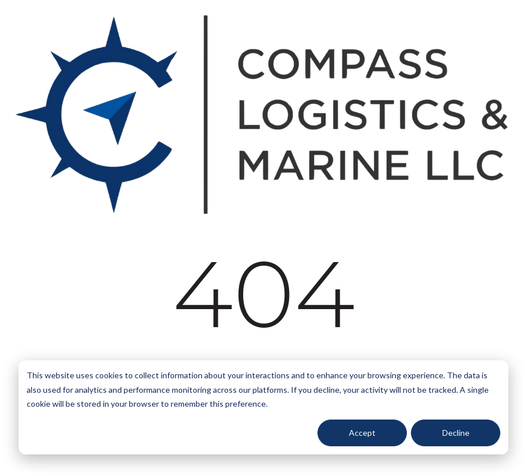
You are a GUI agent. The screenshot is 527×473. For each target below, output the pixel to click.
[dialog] (263, 407)
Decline (456, 433)
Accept (362, 433)
